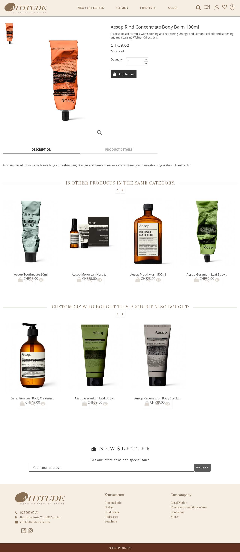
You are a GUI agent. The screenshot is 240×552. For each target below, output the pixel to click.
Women (122, 8)
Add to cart (126, 74)
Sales (172, 8)
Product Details (118, 149)
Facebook (24, 531)
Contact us (177, 512)
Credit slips (112, 512)
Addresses (111, 517)
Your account (114, 495)
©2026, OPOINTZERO (120, 548)
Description (41, 149)
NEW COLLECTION (91, 8)
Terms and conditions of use (189, 507)
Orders (109, 507)
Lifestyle (148, 8)
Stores (175, 517)
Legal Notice (179, 503)
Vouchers (111, 521)
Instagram (30, 531)
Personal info (113, 503)
